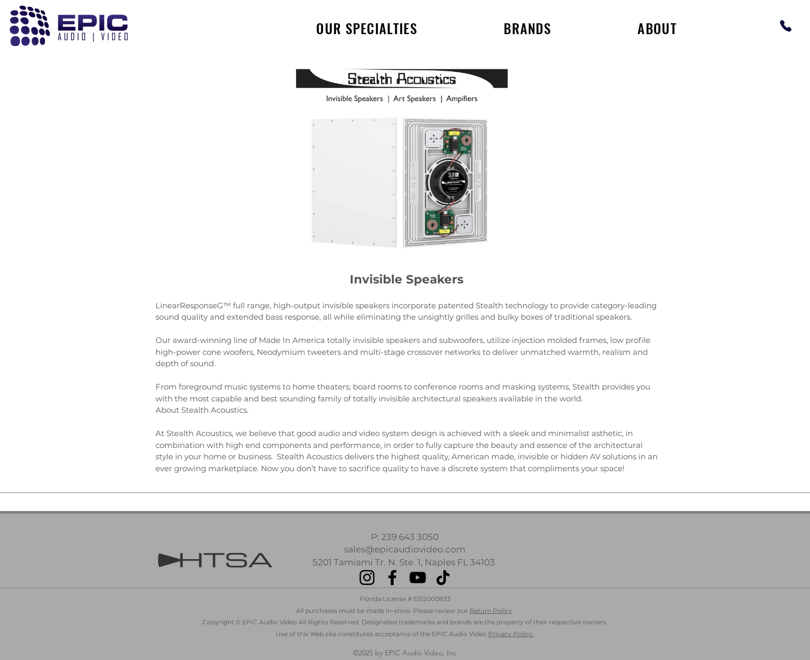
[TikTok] (443, 577)
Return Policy (491, 610)
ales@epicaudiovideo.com (406, 549)
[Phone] (785, 25)
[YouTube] (418, 577)
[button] (528, 28)
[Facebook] (392, 577)
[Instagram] (367, 577)
